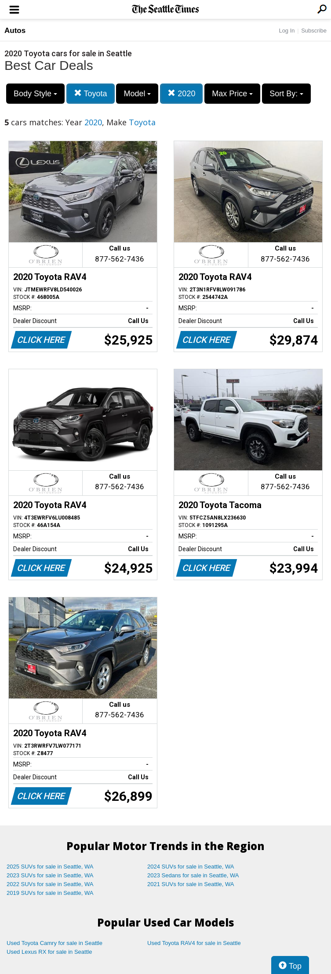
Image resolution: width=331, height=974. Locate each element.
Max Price (232, 93)
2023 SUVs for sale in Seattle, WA (50, 875)
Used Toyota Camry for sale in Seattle (54, 943)
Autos (14, 30)
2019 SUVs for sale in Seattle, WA (50, 893)
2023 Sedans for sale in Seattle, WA (193, 875)
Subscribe (314, 30)
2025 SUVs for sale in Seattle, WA (50, 866)
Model (137, 93)
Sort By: (286, 93)
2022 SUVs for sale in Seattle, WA (50, 884)
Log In (287, 30)
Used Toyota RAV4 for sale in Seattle (194, 943)
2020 (181, 93)
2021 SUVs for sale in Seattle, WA (190, 884)
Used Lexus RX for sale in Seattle (49, 952)
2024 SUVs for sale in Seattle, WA (190, 866)
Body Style (35, 93)
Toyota (90, 93)
